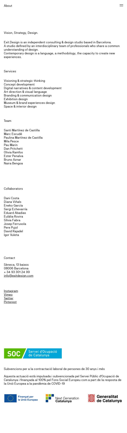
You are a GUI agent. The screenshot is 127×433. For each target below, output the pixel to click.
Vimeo (8, 294)
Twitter (8, 298)
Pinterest (10, 302)
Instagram (11, 291)
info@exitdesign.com (18, 276)
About (8, 6)
